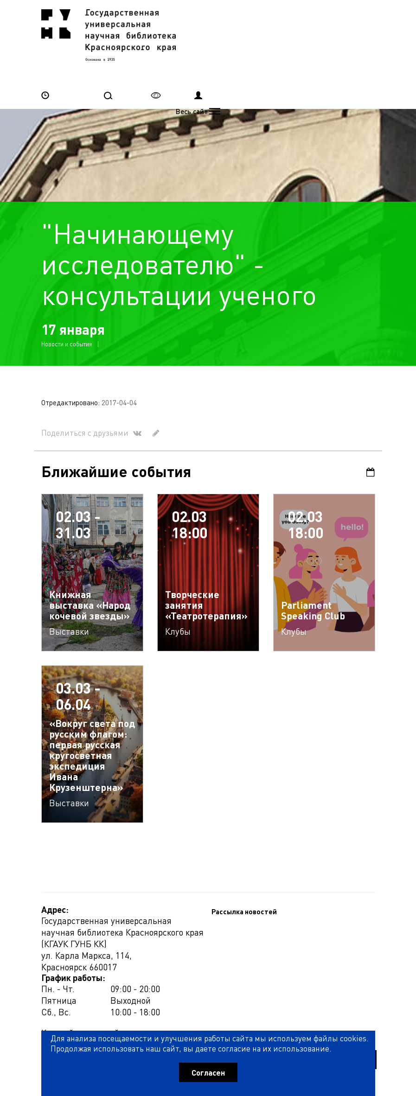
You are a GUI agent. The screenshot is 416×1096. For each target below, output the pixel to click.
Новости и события (66, 304)
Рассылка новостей (74, 948)
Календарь (371, 432)
